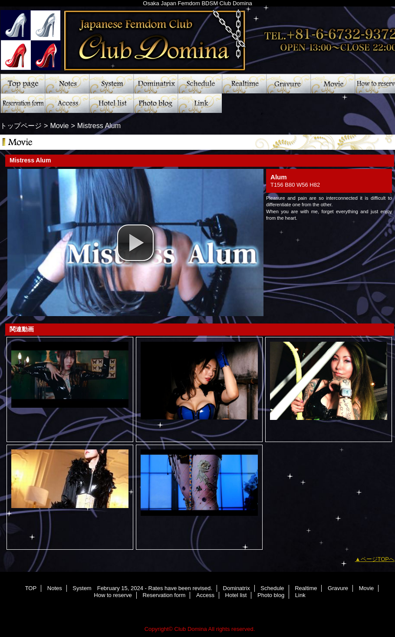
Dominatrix (155, 83)
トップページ (21, 125)
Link (200, 103)
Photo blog (155, 103)
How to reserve (113, 595)
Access (67, 103)
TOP (22, 83)
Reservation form (22, 103)
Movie (332, 83)
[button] (135, 242)
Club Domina (190, 629)
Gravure (288, 83)
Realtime (244, 83)
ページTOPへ (378, 559)
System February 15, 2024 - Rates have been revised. (111, 83)
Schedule (200, 83)
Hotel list (111, 103)
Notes (67, 83)
